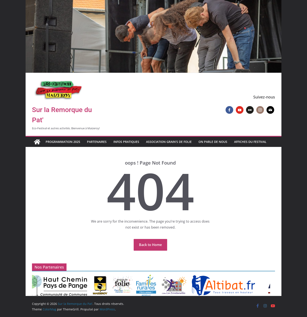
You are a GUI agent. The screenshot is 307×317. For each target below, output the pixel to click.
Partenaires (97, 142)
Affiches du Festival (250, 142)
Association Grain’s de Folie (169, 142)
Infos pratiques (126, 142)
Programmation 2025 (63, 142)
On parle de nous (212, 142)
